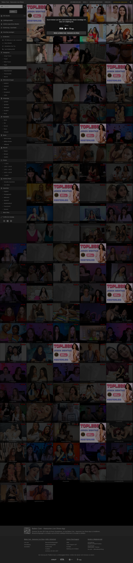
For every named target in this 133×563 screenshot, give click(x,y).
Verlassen (66, 25)
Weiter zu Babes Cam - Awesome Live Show (66, 33)
